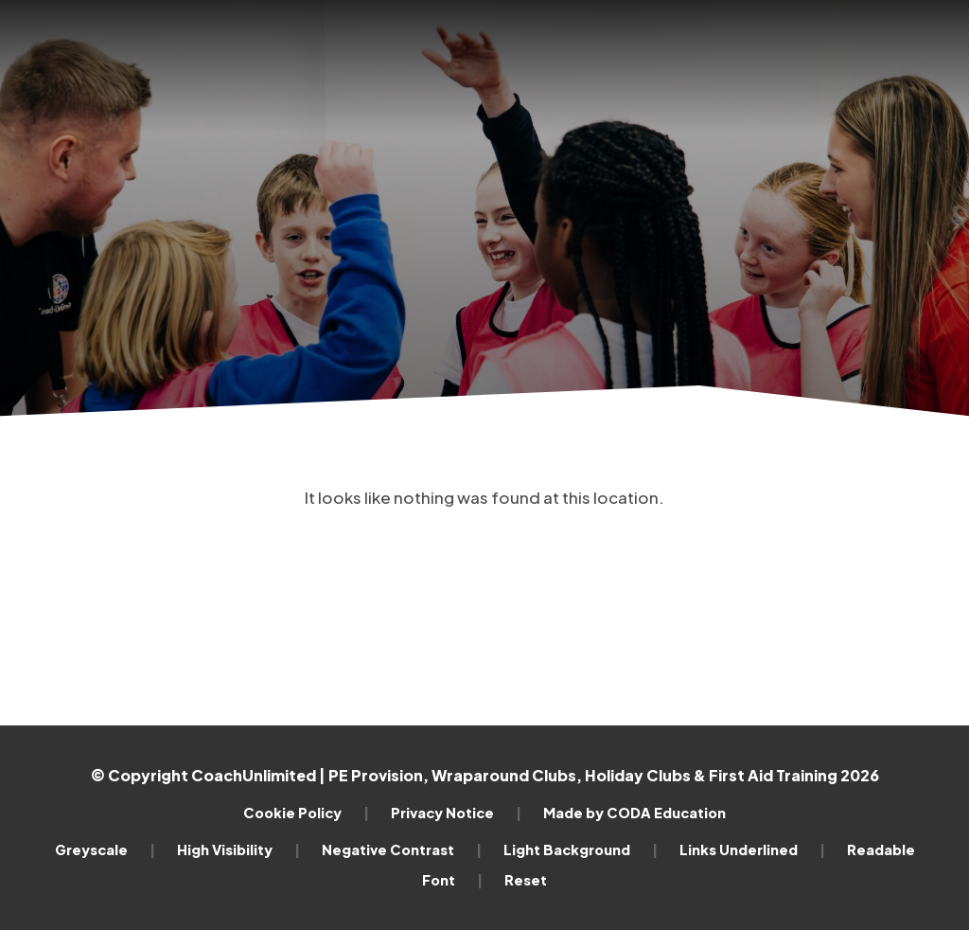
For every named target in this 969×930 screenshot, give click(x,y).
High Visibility (238, 849)
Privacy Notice (456, 812)
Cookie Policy (306, 812)
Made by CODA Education (634, 812)
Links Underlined (752, 849)
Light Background (580, 849)
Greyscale (105, 849)
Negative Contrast (402, 849)
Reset (525, 879)
